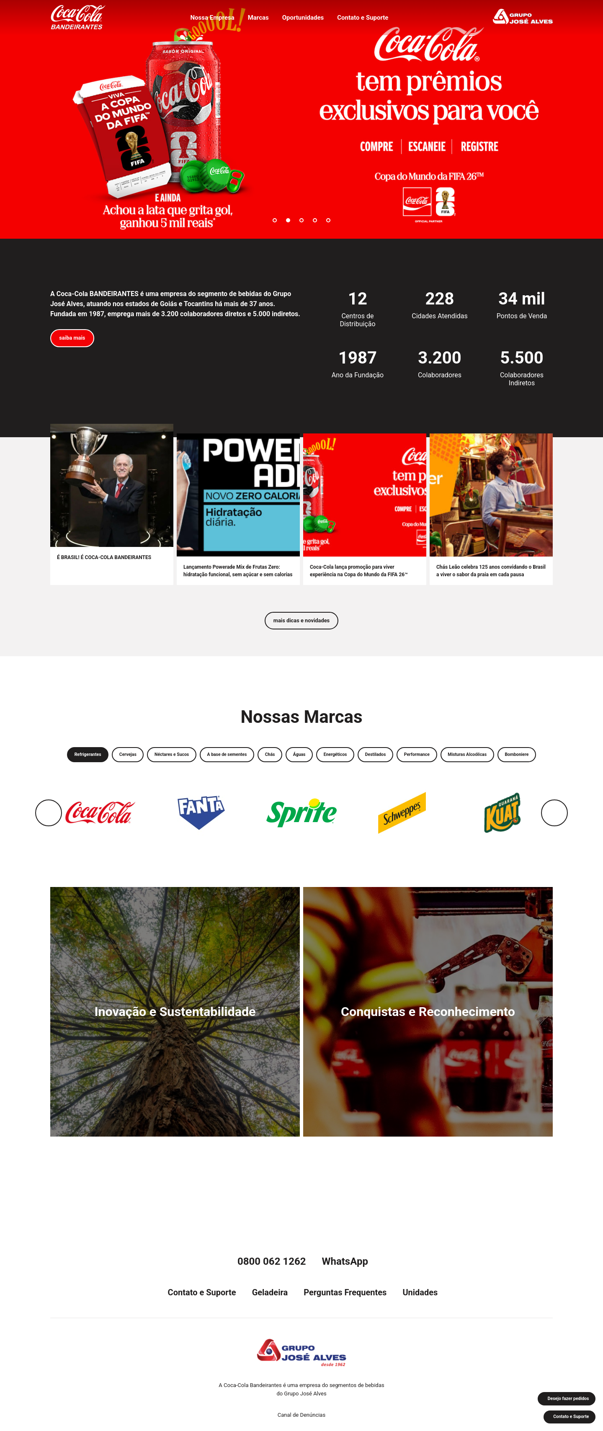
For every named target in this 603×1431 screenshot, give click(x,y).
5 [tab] (328, 220)
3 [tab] (301, 220)
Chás (324, 762)
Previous (48, 843)
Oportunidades (303, 19)
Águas (359, 762)
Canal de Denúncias (301, 1415)
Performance (502, 762)
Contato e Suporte (366, 19)
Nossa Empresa (208, 19)
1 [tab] (275, 220)
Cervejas (150, 762)
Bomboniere (336, 783)
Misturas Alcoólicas (276, 783)
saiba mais (77, 340)
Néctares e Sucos (204, 762)
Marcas (256, 19)
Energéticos (402, 762)
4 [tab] (315, 220)
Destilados (451, 762)
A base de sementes (271, 762)
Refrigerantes (102, 762)
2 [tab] (288, 220)
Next (554, 843)
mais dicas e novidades (301, 624)
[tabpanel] (301, 119)
